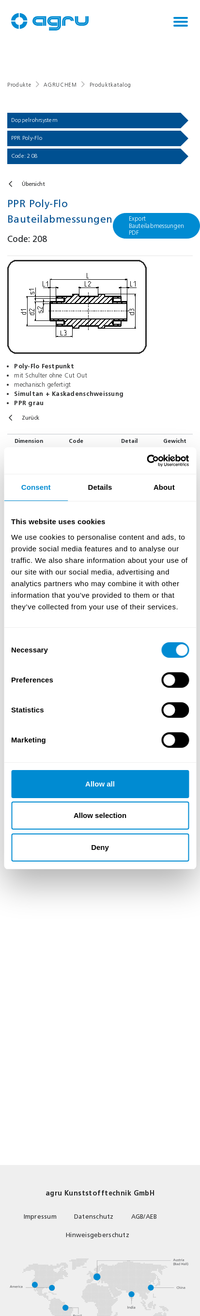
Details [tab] (100, 487)
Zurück (30, 418)
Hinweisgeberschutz (97, 1235)
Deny (100, 847)
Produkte (19, 85)
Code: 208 (24, 155)
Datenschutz (94, 1216)
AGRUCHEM (60, 85)
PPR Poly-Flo (26, 138)
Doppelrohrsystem (34, 120)
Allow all (100, 784)
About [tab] (164, 487)
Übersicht (33, 184)
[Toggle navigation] (181, 21)
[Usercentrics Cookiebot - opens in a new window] (146, 460)
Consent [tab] (36, 487)
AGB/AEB (144, 1216)
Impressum (40, 1216)
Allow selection (100, 815)
